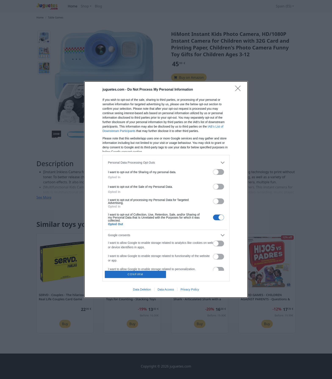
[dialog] (166, 189)
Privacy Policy (190, 289)
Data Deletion (142, 289)
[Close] (239, 90)
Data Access (166, 289)
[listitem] (166, 162)
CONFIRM (135, 274)
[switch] (218, 172)
